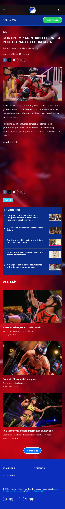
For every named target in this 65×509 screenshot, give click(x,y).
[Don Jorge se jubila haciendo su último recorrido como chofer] (55, 242)
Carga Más (32, 451)
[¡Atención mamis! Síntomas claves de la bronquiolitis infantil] (55, 254)
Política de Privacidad (34, 491)
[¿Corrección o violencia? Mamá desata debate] (55, 230)
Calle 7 (6, 32)
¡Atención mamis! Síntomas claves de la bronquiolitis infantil (25, 253)
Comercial (40, 468)
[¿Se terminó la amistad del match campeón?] (32, 410)
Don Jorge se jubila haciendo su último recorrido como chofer (25, 241)
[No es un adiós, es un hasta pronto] (32, 306)
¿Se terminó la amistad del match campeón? (28, 430)
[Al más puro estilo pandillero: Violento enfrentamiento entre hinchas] (55, 267)
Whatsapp (52, 20)
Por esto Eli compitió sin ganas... (21, 379)
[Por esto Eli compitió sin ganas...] (32, 358)
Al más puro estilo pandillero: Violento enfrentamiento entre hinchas (24, 266)
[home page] (32, 10)
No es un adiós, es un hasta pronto (22, 327)
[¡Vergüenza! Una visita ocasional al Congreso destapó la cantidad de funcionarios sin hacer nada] (55, 217)
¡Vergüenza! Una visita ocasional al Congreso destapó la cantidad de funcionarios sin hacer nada (23, 217)
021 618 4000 (9, 476)
